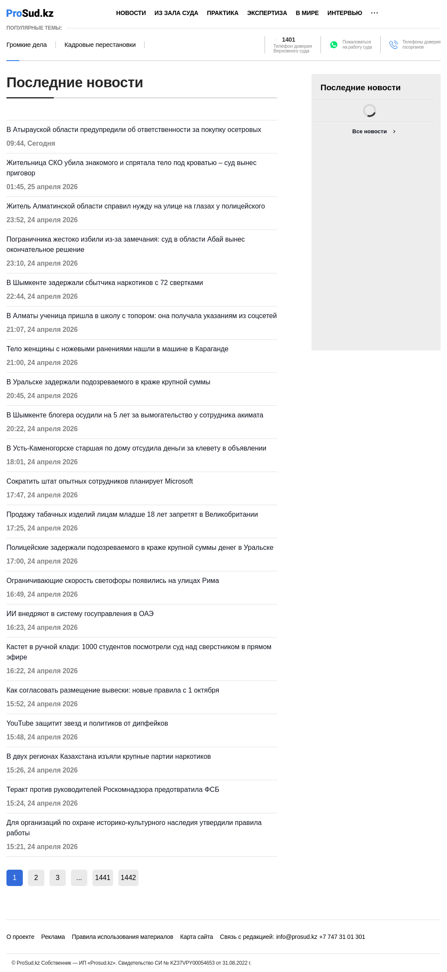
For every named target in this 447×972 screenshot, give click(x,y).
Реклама (53, 936)
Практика (222, 12)
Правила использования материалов (122, 936)
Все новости (369, 131)
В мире (307, 12)
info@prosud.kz (297, 936)
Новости (131, 12)
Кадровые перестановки (100, 44)
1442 (128, 877)
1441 (103, 877)
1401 (289, 39)
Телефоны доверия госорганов (421, 44)
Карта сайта (196, 936)
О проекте (20, 936)
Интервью (344, 12)
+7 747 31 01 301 (342, 936)
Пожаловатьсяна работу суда (357, 44)
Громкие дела (26, 44)
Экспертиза (267, 12)
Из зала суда (176, 12)
